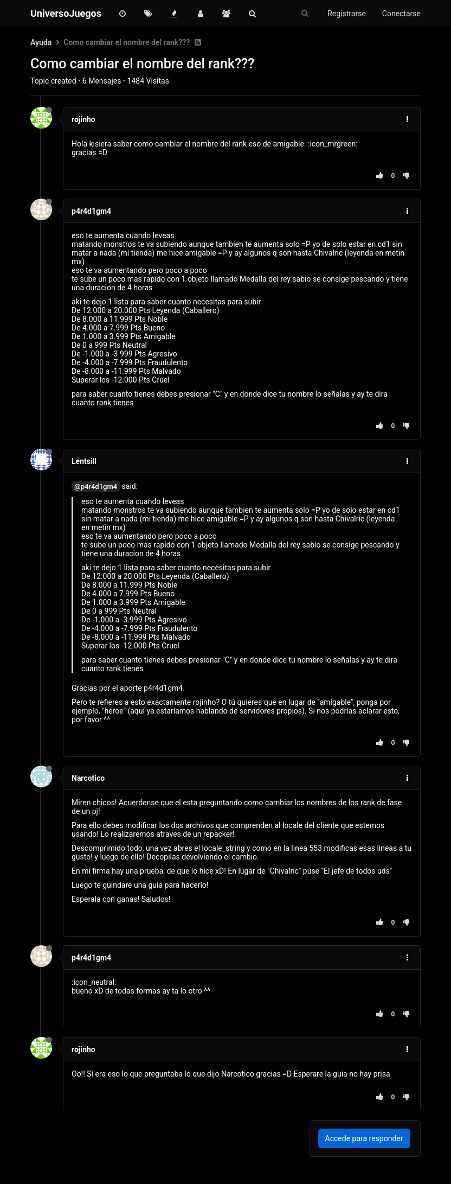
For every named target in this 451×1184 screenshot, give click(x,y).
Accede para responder (364, 1138)
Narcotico (88, 778)
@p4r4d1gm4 (95, 486)
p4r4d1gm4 (91, 211)
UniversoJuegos (65, 13)
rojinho (83, 119)
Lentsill (84, 461)
